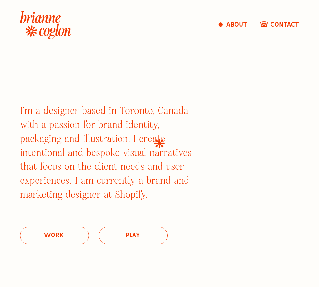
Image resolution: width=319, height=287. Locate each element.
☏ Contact (279, 25)
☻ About (232, 25)
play (132, 235)
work (54, 235)
